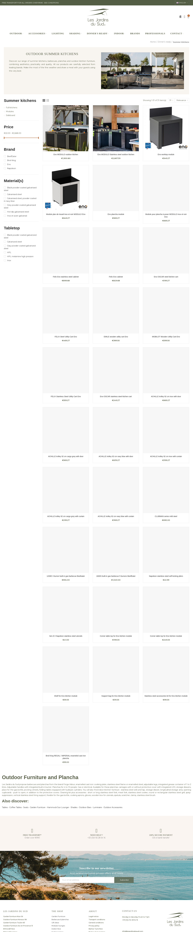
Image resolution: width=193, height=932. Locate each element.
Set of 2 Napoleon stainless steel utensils (65, 636)
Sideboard (10, 115)
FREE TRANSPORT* (32, 835)
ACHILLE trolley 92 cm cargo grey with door (65, 456)
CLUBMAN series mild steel (166, 516)
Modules (10, 111)
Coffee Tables (15, 807)
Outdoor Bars (85, 807)
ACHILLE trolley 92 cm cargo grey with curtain (65, 516)
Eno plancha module (116, 214)
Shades (74, 807)
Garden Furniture (37, 807)
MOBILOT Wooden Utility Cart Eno (166, 337)
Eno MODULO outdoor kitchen (66, 154)
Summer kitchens (20, 100)
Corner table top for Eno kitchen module (116, 636)
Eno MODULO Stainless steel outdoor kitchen (115, 154)
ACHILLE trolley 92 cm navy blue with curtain (116, 516)
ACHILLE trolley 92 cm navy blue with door (116, 456)
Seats (25, 807)
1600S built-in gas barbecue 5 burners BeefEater (116, 576)
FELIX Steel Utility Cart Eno (66, 337)
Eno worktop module (166, 154)
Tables (5, 807)
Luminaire (97, 807)
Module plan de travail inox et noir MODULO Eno (65, 214)
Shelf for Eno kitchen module (65, 696)
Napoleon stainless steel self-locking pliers (166, 576)
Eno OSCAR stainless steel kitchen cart (116, 396)
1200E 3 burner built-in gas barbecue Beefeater (66, 576)
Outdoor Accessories (113, 807)
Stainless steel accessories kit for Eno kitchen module (166, 696)
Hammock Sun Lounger (58, 807)
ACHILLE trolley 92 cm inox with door (166, 396)
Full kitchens (11, 107)
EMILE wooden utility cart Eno (116, 337)
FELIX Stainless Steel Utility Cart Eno (66, 396)
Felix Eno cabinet (116, 277)
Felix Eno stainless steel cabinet (66, 277)
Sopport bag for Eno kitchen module (115, 696)
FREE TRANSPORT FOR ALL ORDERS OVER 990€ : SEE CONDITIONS (30, 3)
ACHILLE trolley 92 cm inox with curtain (166, 456)
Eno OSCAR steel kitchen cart (166, 277)
